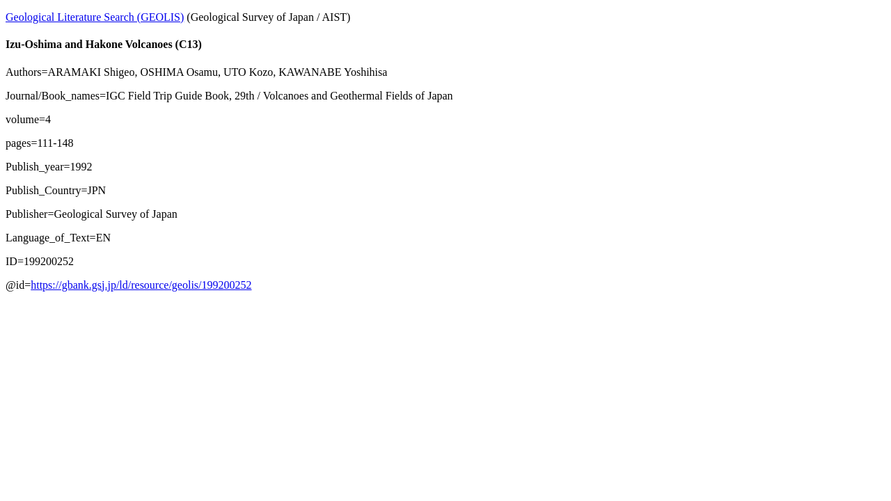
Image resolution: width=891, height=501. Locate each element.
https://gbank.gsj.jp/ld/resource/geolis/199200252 (141, 285)
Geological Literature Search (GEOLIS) (95, 17)
